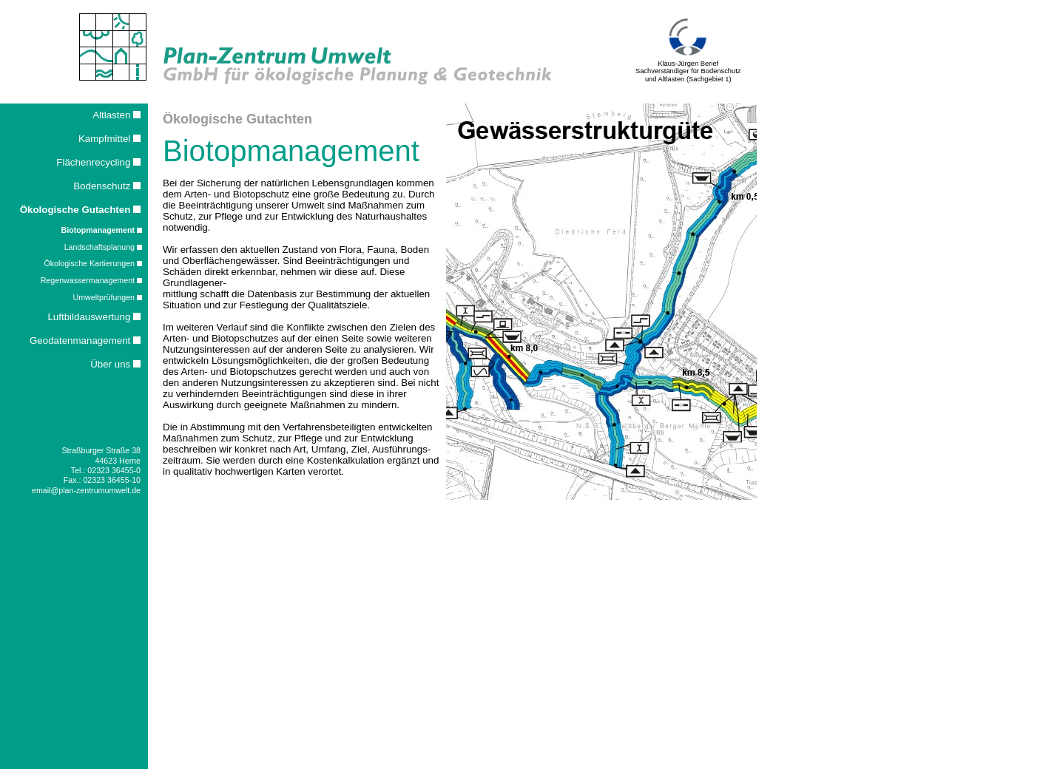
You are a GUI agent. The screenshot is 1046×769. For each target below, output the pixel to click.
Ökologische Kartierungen (93, 263)
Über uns (115, 364)
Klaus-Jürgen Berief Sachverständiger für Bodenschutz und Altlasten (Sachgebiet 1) (688, 68)
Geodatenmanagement (85, 340)
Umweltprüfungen (107, 297)
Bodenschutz (107, 186)
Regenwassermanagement (91, 280)
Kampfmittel (109, 138)
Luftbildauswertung (94, 316)
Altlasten (116, 115)
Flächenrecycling (98, 162)
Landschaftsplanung (103, 247)
